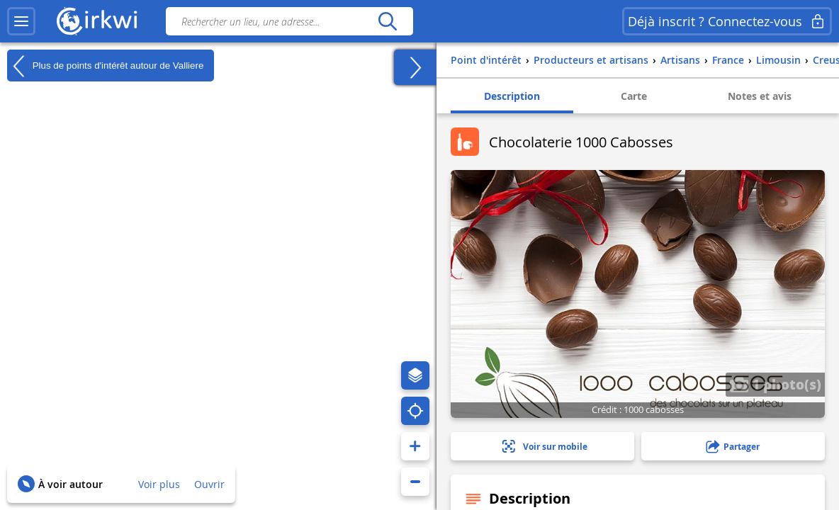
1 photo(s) (775, 384)
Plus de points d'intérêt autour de (105, 66)
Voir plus (159, 484)
